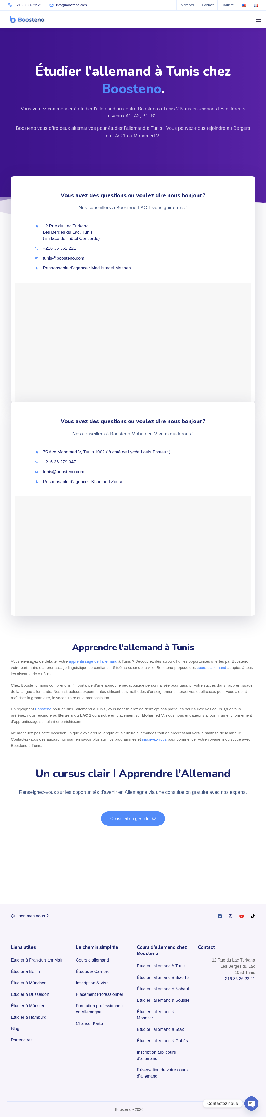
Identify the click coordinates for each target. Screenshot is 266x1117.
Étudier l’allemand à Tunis (161, 966)
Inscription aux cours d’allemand (156, 1055)
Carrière (228, 5)
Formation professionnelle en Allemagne (100, 1009)
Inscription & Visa (92, 983)
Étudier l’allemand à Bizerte (163, 977)
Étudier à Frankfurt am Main (37, 960)
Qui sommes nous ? (30, 916)
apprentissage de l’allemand (93, 661)
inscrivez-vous (154, 739)
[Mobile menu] (258, 19)
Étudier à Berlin (25, 971)
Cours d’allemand (92, 960)
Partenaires (22, 1040)
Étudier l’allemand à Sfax (160, 1029)
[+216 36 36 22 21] (26, 5)
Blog (15, 1028)
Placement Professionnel (99, 994)
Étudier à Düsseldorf (30, 994)
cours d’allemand (211, 667)
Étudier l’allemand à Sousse (163, 1000)
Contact (208, 5)
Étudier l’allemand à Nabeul (163, 989)
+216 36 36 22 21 (239, 979)
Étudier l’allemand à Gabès (162, 1041)
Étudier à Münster (27, 1006)
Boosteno (43, 709)
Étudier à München (28, 983)
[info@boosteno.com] (71, 5)
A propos (187, 5)
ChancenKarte (89, 1023)
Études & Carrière (93, 971)
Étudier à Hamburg (28, 1017)
